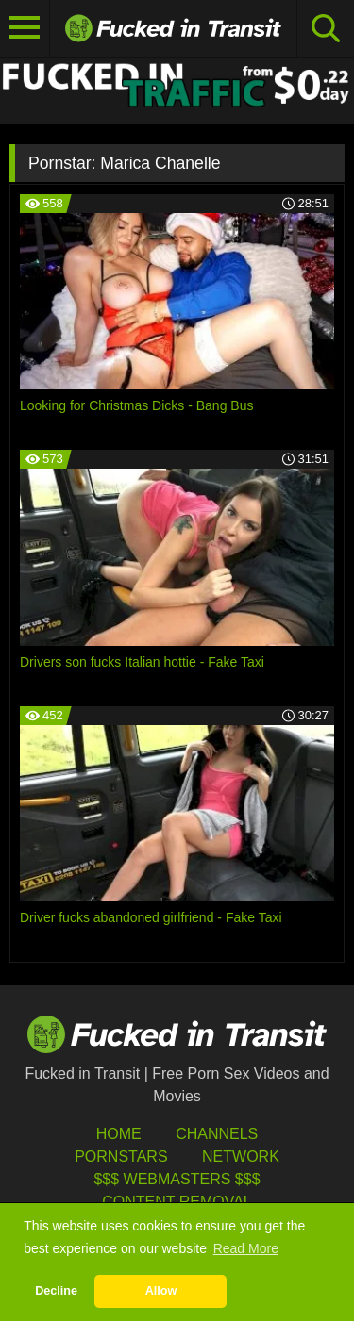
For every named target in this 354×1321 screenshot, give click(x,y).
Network (240, 1156)
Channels (217, 1134)
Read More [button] (245, 1248)
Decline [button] (56, 1290)
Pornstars (121, 1156)
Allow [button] (161, 1290)
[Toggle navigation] (25, 28)
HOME (119, 1134)
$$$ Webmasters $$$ (176, 1179)
